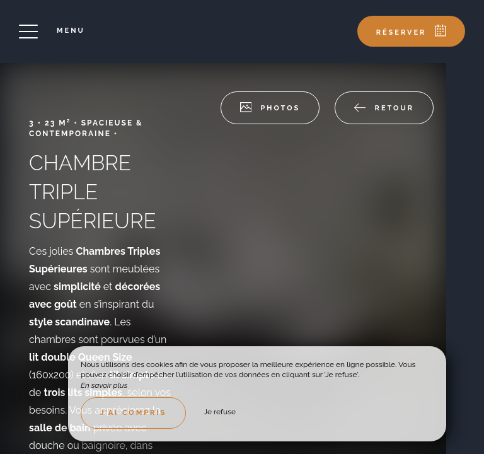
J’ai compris (133, 413)
